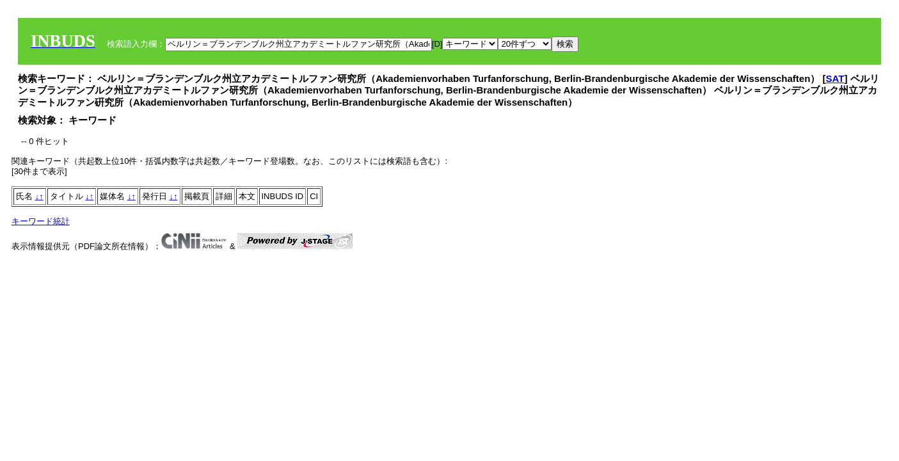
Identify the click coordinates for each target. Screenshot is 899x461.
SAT (835, 78)
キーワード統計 (41, 221)
